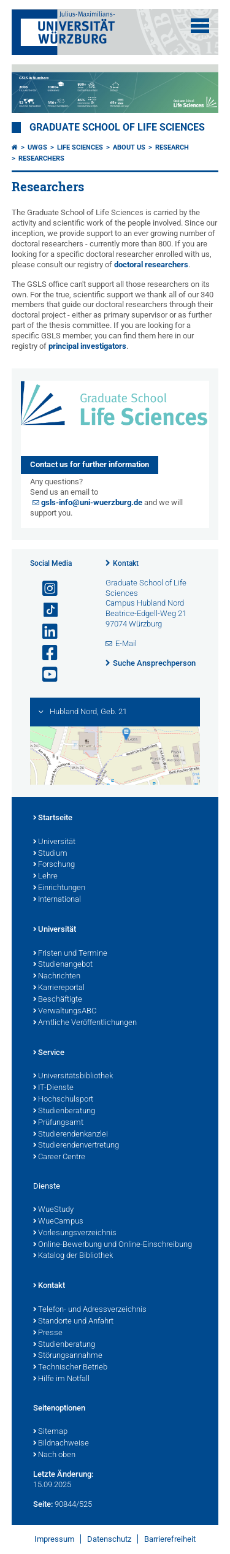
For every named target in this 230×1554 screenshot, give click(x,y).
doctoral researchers (151, 264)
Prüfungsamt (58, 1123)
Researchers (41, 158)
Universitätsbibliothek (73, 1076)
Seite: (43, 1504)
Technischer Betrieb (70, 1367)
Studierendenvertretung (76, 1145)
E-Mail (126, 643)
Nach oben (54, 1455)
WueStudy (53, 1210)
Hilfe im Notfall (61, 1379)
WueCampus (58, 1221)
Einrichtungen (59, 888)
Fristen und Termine (70, 953)
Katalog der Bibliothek (73, 1256)
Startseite (52, 818)
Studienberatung (64, 1111)
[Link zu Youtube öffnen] (44, 674)
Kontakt (126, 563)
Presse (48, 1333)
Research (172, 147)
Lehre (45, 876)
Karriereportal (59, 988)
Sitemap (50, 1432)
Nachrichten (56, 976)
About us (129, 147)
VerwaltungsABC (64, 1011)
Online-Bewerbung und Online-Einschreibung (112, 1245)
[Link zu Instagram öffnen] (44, 589)
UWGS (37, 147)
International (57, 899)
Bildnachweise (61, 1443)
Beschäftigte (57, 999)
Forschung (54, 864)
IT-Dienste (53, 1088)
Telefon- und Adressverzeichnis (90, 1310)
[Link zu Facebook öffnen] (44, 653)
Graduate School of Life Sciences (117, 127)
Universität (54, 842)
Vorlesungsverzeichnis (75, 1233)
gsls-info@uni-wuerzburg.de (91, 502)
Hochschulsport (63, 1099)
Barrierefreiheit (170, 1539)
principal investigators (87, 346)
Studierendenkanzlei (70, 1134)
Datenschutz (109, 1539)
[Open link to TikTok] (44, 610)
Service (48, 1053)
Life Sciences (80, 147)
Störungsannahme (67, 1356)
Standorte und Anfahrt (73, 1321)
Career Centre (59, 1157)
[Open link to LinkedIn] (44, 631)
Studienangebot (63, 964)
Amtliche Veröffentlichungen (85, 1023)
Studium (50, 853)
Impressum (54, 1539)
